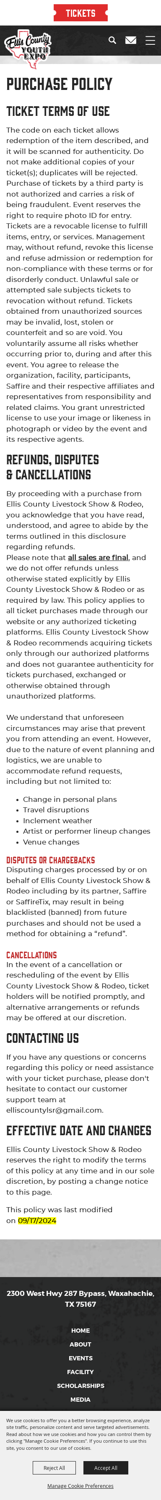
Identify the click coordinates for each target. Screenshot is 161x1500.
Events (81, 1358)
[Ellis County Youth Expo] (28, 50)
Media (80, 1399)
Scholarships (80, 1386)
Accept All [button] (105, 1467)
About (80, 1344)
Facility (80, 1372)
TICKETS (81, 12)
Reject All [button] (54, 1467)
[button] (114, 40)
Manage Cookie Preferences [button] (80, 1485)
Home (80, 1330)
